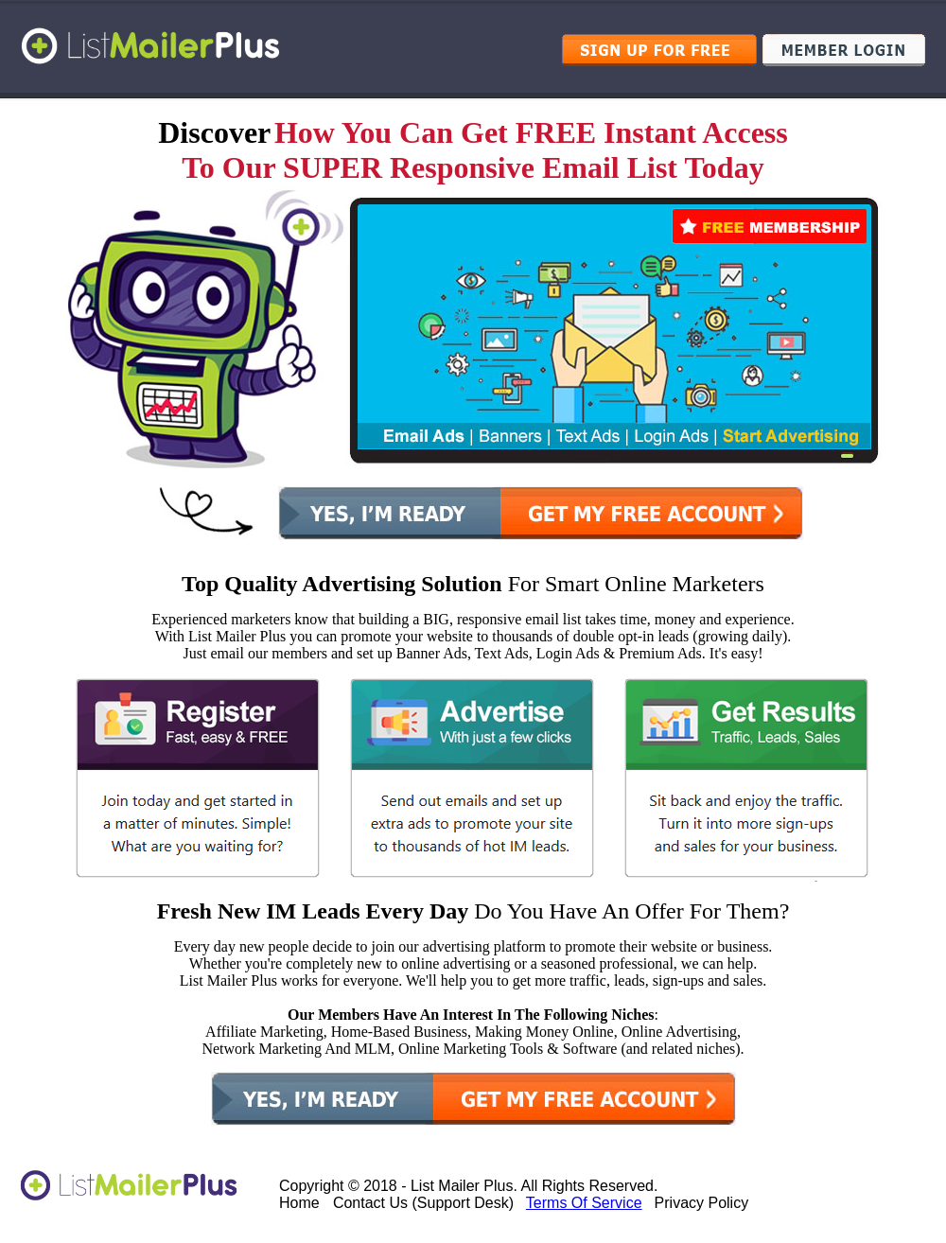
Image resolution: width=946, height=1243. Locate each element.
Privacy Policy (702, 1203)
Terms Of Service (584, 1203)
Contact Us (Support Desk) (423, 1203)
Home (299, 1203)
